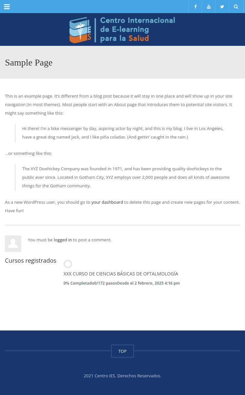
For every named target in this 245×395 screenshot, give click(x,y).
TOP (122, 351)
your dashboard (107, 202)
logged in (63, 240)
